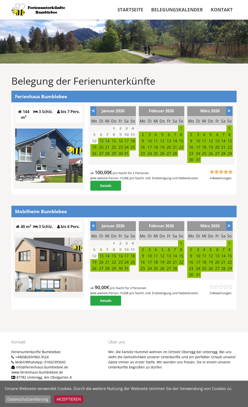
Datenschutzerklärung (27, 399)
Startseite (130, 9)
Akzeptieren (68, 399)
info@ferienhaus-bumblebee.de (42, 367)
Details (105, 185)
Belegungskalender (177, 9)
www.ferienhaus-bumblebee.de (37, 372)
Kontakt (222, 9)
